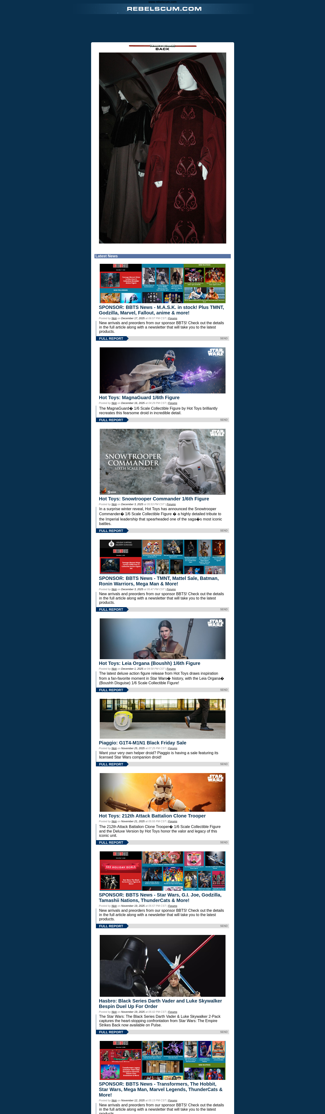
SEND (223, 338)
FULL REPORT (111, 338)
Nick (114, 318)
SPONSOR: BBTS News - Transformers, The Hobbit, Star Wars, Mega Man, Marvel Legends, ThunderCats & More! (161, 1089)
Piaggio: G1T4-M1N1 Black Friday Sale (143, 742)
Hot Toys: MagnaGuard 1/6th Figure (139, 397)
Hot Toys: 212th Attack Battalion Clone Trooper (152, 815)
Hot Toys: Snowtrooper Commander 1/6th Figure (154, 498)
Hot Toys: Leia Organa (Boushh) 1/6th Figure (149, 663)
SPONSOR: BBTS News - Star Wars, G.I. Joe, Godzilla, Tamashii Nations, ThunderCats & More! (160, 897)
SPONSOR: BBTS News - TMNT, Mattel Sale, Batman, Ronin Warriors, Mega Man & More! (159, 581)
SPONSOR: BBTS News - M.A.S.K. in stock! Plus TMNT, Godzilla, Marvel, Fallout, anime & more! (161, 310)
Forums (172, 318)
